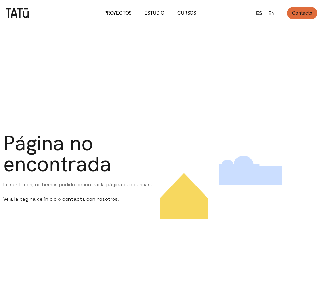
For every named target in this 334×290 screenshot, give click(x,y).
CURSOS (186, 13)
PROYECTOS (117, 13)
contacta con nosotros (90, 199)
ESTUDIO (154, 13)
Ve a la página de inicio (30, 199)
